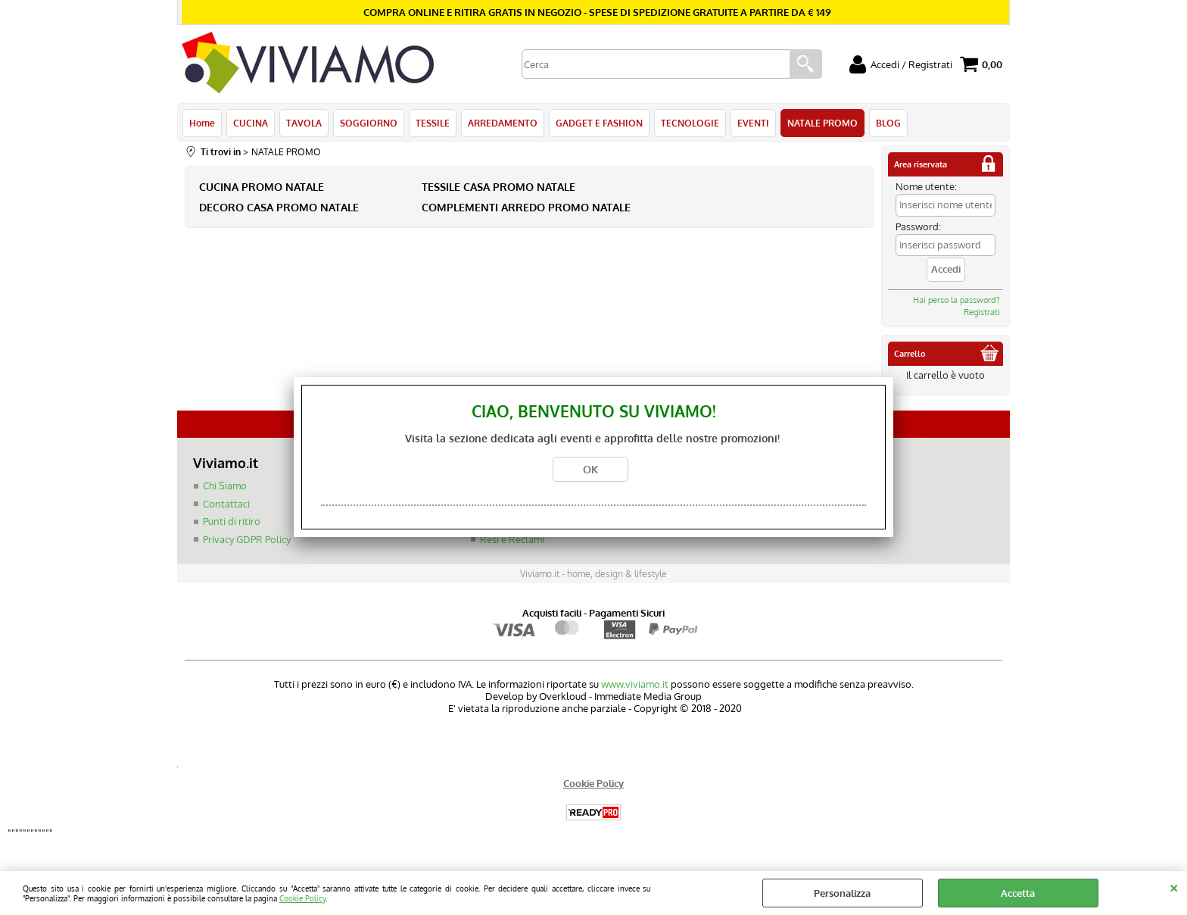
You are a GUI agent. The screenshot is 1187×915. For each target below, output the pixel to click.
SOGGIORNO (368, 123)
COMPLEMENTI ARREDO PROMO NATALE (526, 207)
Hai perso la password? (956, 300)
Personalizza (842, 893)
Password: (918, 226)
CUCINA (250, 123)
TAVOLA (304, 123)
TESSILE (433, 123)
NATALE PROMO (822, 123)
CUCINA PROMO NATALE (261, 186)
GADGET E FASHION (599, 123)
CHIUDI (1173, 886)
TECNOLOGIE (690, 123)
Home (202, 123)
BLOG (888, 123)
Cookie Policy (302, 898)
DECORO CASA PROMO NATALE (279, 207)
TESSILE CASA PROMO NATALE (498, 186)
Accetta (1018, 893)
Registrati (982, 312)
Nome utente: (926, 186)
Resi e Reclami (512, 539)
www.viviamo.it (634, 684)
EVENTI (753, 123)
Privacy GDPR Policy (247, 539)
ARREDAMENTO (502, 123)
